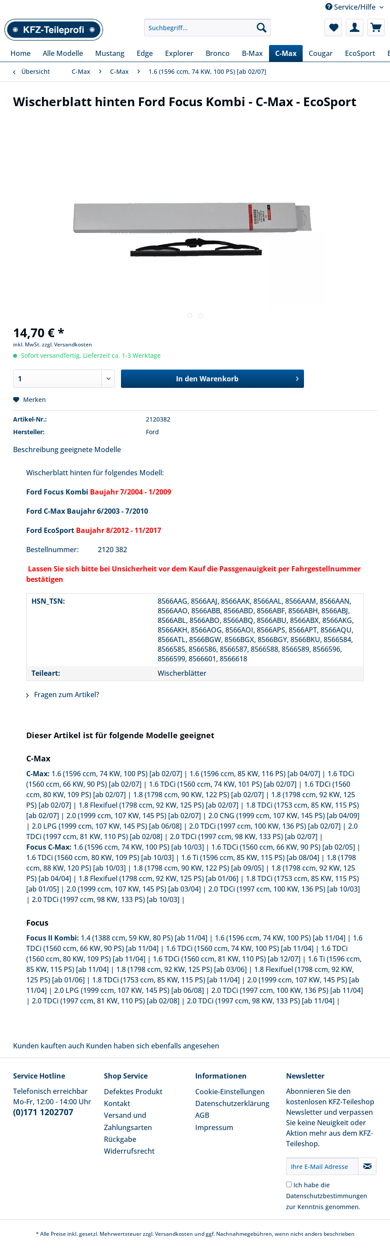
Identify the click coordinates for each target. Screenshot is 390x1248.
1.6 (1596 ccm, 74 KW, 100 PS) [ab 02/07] (117, 773)
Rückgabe (120, 1139)
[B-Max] (252, 53)
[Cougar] (321, 53)
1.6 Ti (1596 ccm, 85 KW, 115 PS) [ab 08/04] (250, 857)
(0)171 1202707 (43, 1112)
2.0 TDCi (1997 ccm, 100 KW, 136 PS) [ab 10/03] (284, 889)
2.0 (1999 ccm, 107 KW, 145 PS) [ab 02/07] (133, 815)
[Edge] (145, 53)
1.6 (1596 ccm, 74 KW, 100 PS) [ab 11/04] (280, 938)
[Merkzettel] (333, 27)
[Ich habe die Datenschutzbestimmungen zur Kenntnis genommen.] (289, 1184)
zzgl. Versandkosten (67, 344)
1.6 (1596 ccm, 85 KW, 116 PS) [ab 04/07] (255, 773)
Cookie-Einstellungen (230, 1091)
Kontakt (117, 1103)
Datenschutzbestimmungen (326, 1196)
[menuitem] (207, 32)
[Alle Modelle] (63, 53)
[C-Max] (286, 53)
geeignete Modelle (90, 449)
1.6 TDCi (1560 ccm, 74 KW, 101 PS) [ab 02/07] (223, 784)
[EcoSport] (360, 53)
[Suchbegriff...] (207, 27)
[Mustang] (110, 53)
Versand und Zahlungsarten (128, 1121)
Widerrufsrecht (129, 1151)
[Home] (20, 53)
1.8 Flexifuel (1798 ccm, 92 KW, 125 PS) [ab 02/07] (158, 805)
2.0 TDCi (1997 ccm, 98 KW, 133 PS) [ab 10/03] (105, 899)
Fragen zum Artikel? (62, 694)
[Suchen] (261, 27)
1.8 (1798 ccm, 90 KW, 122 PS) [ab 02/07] (198, 794)
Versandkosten (174, 1234)
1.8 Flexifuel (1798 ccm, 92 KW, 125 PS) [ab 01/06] (158, 878)
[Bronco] (218, 53)
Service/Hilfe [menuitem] (351, 7)
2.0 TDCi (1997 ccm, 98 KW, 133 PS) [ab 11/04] (261, 1001)
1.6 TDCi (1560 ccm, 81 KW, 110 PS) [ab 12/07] (226, 959)
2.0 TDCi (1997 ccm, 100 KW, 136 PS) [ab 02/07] (265, 826)
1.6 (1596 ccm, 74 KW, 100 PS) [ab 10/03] (138, 847)
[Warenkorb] (376, 27)
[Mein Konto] (354, 27)
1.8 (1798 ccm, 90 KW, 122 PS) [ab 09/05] (198, 868)
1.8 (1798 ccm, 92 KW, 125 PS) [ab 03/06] (181, 969)
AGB (202, 1115)
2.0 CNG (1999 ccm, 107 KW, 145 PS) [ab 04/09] (283, 815)
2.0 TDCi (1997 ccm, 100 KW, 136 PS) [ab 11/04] (287, 990)
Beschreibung (36, 449)
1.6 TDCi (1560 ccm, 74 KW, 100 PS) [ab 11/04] (240, 948)
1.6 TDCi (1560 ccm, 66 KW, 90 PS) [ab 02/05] (283, 847)
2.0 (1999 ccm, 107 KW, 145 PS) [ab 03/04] (133, 889)
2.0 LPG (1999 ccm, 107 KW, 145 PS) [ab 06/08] (107, 826)
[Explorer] (179, 53)
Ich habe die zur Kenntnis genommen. (326, 1196)
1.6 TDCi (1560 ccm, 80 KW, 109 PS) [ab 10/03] (100, 857)
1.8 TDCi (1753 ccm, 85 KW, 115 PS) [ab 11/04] (166, 980)
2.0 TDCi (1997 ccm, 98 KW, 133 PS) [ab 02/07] (244, 836)
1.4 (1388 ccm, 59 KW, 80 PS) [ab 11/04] (144, 938)
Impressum (214, 1127)
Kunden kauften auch (48, 1046)
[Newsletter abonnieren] (367, 1166)
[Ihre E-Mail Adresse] (322, 1166)
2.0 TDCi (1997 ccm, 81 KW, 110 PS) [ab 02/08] (105, 1001)
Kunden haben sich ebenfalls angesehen (152, 1046)
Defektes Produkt (133, 1091)
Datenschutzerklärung (232, 1103)
